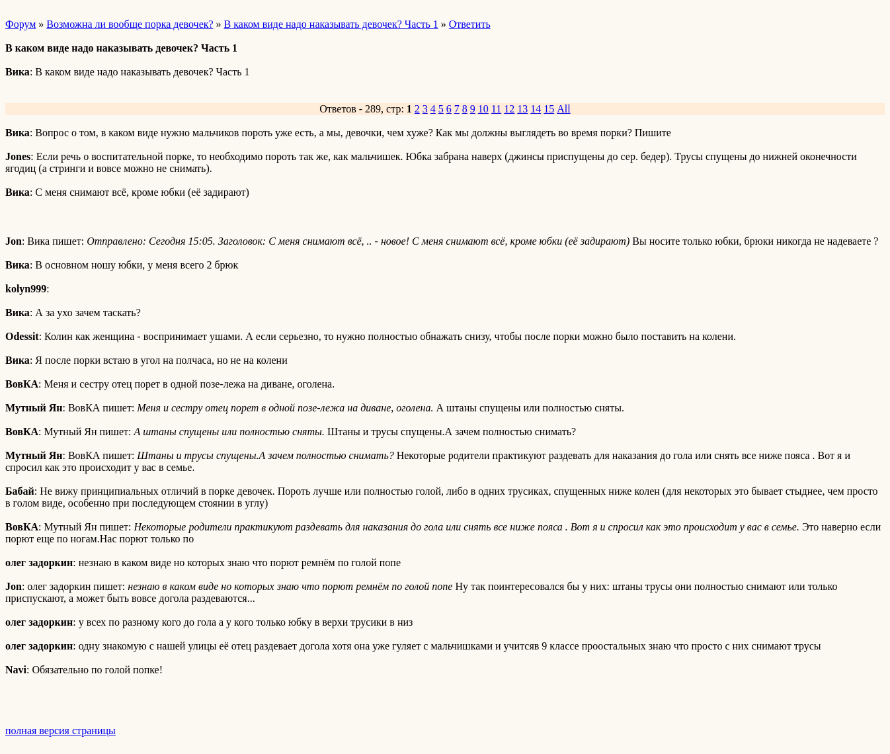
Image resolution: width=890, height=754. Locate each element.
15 (549, 108)
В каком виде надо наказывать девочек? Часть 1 (331, 24)
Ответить (470, 24)
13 (522, 108)
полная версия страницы (60, 730)
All (563, 108)
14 (535, 108)
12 (509, 108)
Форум (20, 24)
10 (483, 108)
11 (496, 108)
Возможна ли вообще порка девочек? (129, 24)
